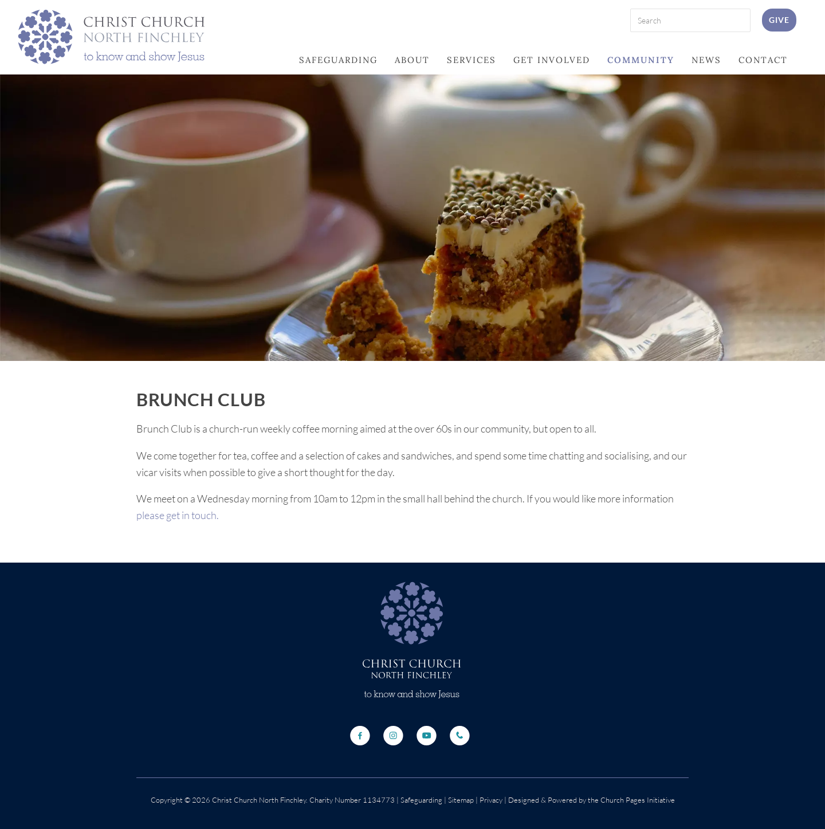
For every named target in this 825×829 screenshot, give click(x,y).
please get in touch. (177, 515)
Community (640, 59)
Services (471, 59)
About (412, 59)
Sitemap (461, 799)
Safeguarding (338, 59)
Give (779, 20)
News (706, 59)
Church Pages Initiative (637, 799)
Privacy (490, 799)
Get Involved (551, 59)
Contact (763, 59)
